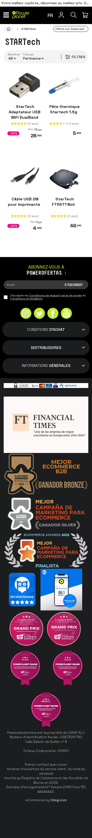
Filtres (75, 57)
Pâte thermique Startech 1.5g (64, 109)
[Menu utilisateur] (61, 15)
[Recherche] (73, 15)
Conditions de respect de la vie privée (55, 295)
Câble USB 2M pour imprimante (24, 201)
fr (50, 15)
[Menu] (6, 15)
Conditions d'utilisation (26, 298)
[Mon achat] (86, 15)
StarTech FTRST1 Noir (64, 201)
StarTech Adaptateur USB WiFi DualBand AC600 (24, 114)
